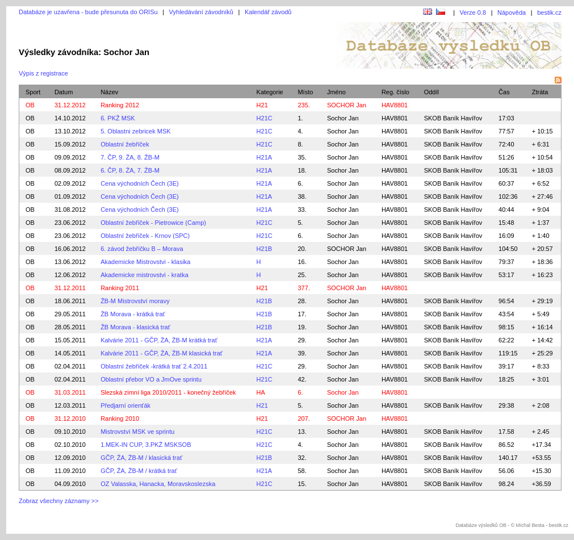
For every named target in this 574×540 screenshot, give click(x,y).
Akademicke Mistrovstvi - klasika (145, 261)
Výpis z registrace (43, 73)
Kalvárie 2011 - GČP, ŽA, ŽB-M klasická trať (161, 353)
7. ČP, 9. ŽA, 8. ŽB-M (130, 157)
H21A (265, 157)
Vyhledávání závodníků (201, 12)
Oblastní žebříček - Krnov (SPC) (145, 235)
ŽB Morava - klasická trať (135, 327)
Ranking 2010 (119, 418)
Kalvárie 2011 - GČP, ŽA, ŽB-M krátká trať (158, 340)
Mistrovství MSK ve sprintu (137, 431)
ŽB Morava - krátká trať (132, 314)
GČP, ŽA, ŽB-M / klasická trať (141, 457)
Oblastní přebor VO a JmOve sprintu (151, 379)
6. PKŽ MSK (117, 118)
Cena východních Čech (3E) (139, 183)
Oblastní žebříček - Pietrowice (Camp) (153, 222)
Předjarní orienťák (125, 405)
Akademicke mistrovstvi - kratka (144, 274)
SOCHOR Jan (346, 248)
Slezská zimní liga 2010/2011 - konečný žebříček (168, 392)
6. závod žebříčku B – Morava (141, 248)
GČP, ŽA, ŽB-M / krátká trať (138, 470)
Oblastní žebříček (124, 144)
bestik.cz (549, 12)
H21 (262, 105)
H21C (265, 118)
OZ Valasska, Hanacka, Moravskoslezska (157, 483)
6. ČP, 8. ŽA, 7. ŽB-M (130, 170)
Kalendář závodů (268, 12)
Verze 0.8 (473, 12)
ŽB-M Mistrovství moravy (135, 301)
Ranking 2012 (119, 105)
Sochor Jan (343, 118)
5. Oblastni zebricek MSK (135, 131)
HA (261, 392)
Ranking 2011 (119, 287)
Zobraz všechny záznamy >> (59, 500)
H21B (265, 248)
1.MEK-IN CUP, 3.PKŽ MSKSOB (145, 444)
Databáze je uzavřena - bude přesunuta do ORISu (88, 12)
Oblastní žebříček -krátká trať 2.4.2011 (153, 366)
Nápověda (511, 12)
